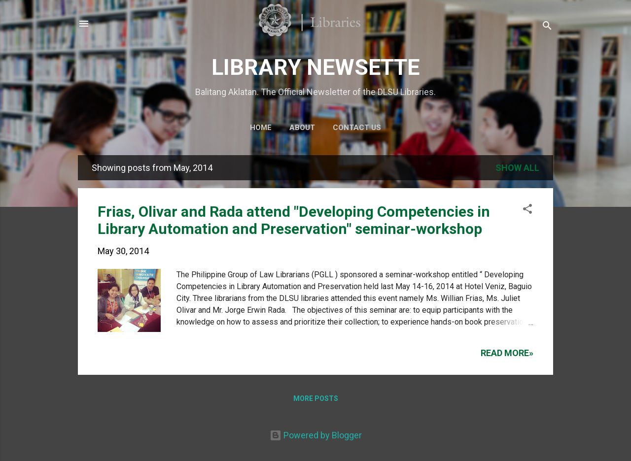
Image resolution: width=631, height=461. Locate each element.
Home (261, 127)
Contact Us (357, 127)
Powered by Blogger (316, 435)
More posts (315, 398)
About (302, 127)
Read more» (507, 353)
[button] (527, 210)
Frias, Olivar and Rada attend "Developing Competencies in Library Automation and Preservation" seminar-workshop (294, 220)
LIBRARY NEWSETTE (315, 67)
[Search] (547, 27)
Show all (517, 168)
